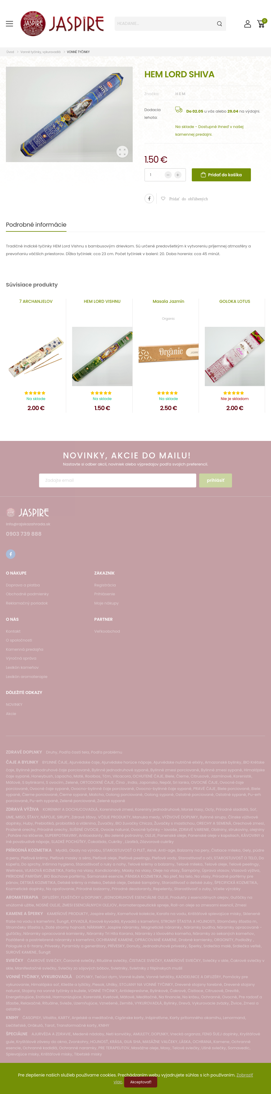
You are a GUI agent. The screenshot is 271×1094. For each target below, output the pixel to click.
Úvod (11, 52)
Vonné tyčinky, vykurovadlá (40, 52)
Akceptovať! (140, 1082)
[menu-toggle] (9, 23)
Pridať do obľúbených (186, 198)
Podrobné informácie (36, 224)
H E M (180, 94)
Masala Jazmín (168, 301)
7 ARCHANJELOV (36, 301)
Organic (168, 318)
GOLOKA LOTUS (234, 301)
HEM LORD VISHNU (102, 301)
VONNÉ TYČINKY (78, 52)
